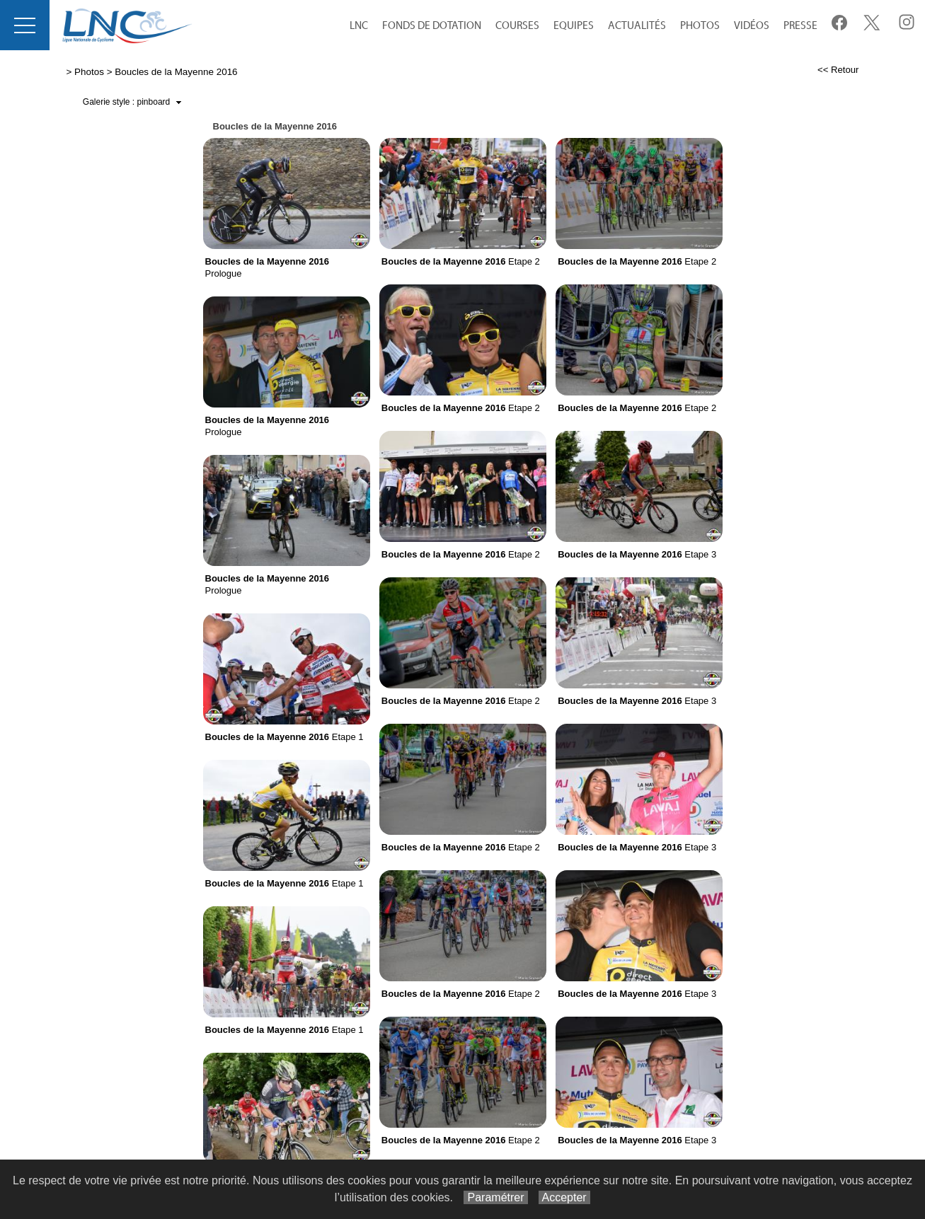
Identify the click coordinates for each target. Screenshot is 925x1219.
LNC (359, 26)
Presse (800, 26)
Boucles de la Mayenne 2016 (176, 72)
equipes (573, 26)
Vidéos (751, 26)
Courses (517, 26)
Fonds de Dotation (431, 26)
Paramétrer (495, 1197)
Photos (700, 26)
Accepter (564, 1197)
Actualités (637, 26)
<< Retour (838, 69)
